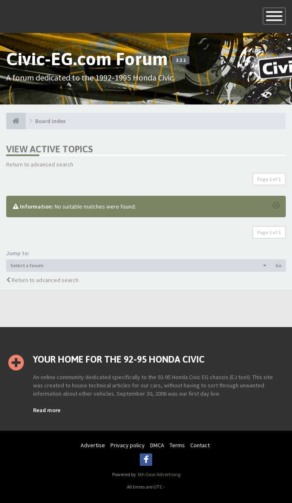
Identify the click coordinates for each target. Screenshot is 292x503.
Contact (200, 445)
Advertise (93, 445)
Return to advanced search (39, 164)
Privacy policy (127, 445)
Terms (177, 445)
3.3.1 (181, 60)
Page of (269, 179)
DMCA (157, 445)
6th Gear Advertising (158, 474)
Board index (50, 121)
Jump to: (17, 253)
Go (278, 265)
